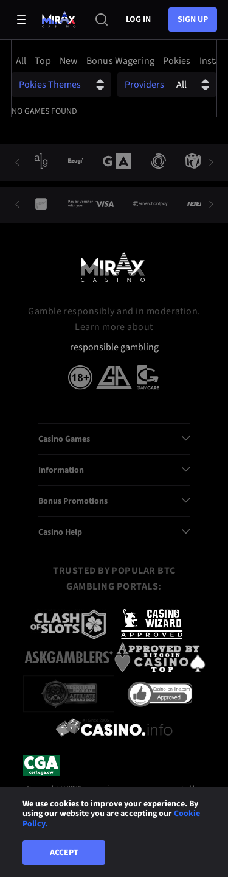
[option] (22, 60)
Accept (64, 853)
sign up (193, 19)
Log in (138, 19)
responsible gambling (114, 347)
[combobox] (114, 60)
